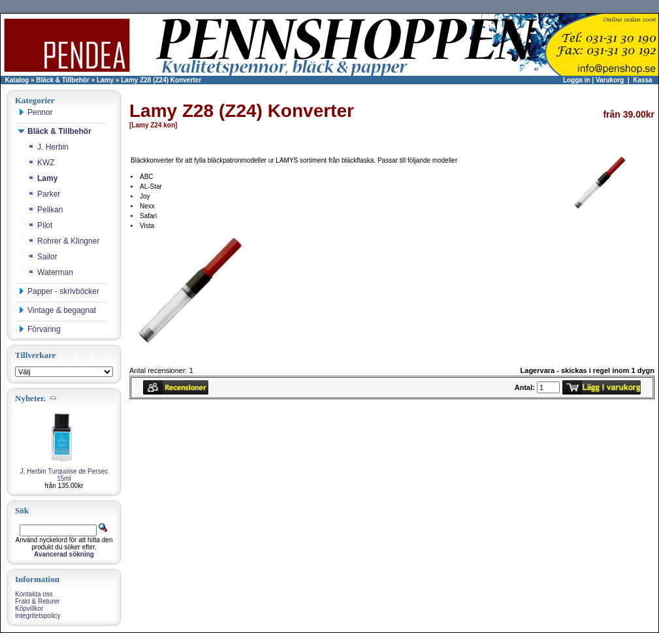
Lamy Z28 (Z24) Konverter (161, 80)
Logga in (576, 80)
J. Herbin (48, 147)
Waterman (50, 272)
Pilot (40, 225)
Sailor (42, 256)
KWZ (41, 162)
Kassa (642, 80)
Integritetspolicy (37, 615)
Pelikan (45, 209)
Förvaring (39, 329)
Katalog (17, 80)
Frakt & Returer (37, 601)
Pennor (35, 112)
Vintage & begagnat (57, 310)
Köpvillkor (29, 608)
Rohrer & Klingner (63, 241)
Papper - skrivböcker (58, 291)
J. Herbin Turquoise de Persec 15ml (64, 475)
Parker (44, 194)
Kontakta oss (34, 594)
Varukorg (610, 80)
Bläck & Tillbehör (62, 80)
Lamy (105, 80)
